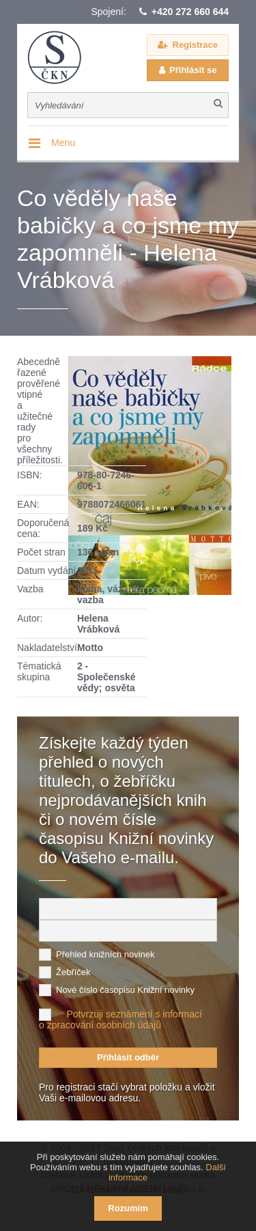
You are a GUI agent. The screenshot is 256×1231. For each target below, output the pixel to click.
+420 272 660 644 (190, 11)
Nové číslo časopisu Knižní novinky (125, 990)
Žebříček (73, 972)
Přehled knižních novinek (105, 954)
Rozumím (128, 1208)
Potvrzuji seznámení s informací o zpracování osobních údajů (120, 1019)
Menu (63, 142)
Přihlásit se (192, 70)
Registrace (195, 45)
